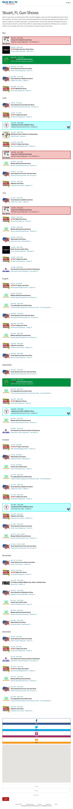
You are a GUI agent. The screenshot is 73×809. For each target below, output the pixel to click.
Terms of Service (30, 804)
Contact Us (48, 804)
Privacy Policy (19, 804)
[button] (32, 761)
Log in (56, 804)
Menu (69, 2)
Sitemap (40, 804)
